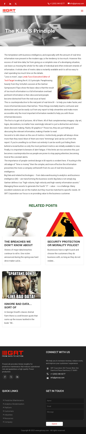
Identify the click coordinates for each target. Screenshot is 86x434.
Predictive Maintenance (14, 400)
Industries (8, 415)
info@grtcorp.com (57, 378)
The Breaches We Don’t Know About (18, 243)
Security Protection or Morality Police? (63, 243)
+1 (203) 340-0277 (58, 374)
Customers (9, 411)
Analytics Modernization (14, 404)
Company (8, 422)
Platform (8, 407)
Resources (8, 418)
